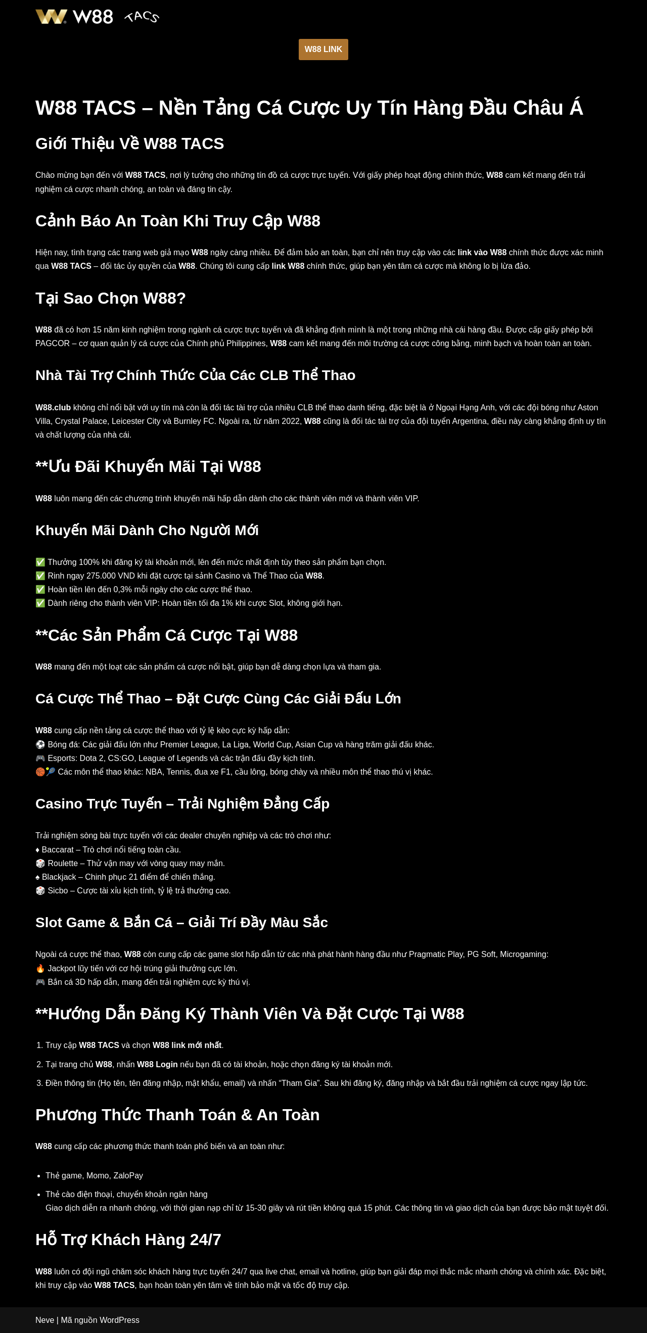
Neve (44, 1320)
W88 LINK (324, 49)
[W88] (97, 16)
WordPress (120, 1320)
